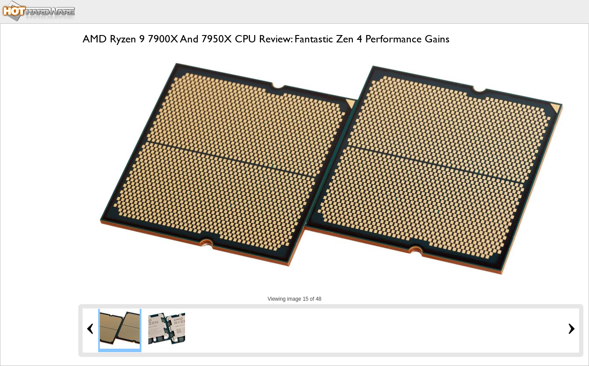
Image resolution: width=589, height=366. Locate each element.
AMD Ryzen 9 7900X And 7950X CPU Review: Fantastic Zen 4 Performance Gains (266, 38)
